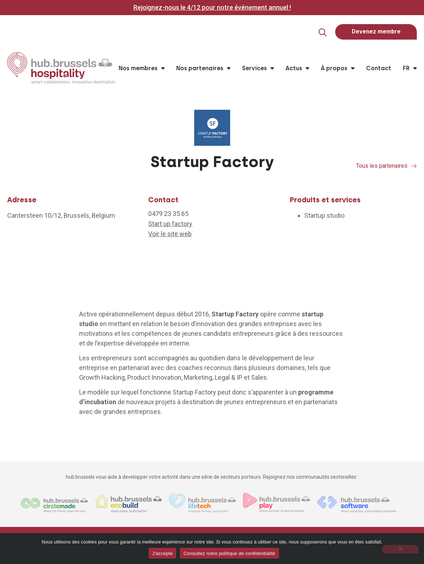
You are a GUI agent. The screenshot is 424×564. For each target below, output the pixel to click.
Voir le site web (170, 234)
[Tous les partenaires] (414, 166)
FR (410, 68)
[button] (318, 33)
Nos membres (142, 68)
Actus (297, 68)
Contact (378, 68)
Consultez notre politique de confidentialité (229, 553)
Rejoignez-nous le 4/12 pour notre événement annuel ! (212, 7)
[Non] (400, 549)
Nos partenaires (203, 68)
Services (258, 68)
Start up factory (170, 224)
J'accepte (162, 553)
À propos (338, 68)
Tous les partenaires (381, 166)
